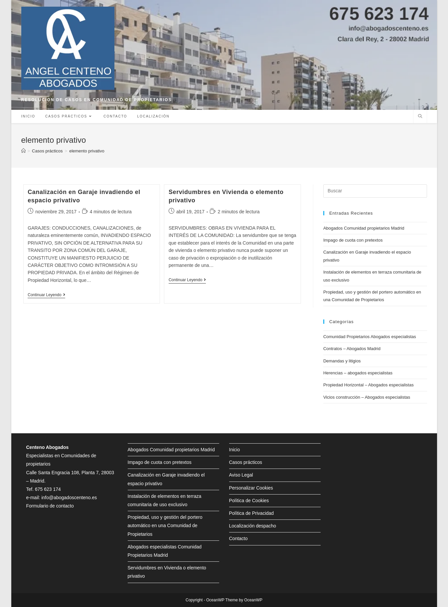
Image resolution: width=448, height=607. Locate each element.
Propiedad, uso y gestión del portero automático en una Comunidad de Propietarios (165, 525)
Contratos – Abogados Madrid (351, 348)
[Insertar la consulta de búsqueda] (375, 191)
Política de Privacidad (251, 513)
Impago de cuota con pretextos (353, 240)
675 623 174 (48, 489)
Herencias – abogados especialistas (357, 372)
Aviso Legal (241, 475)
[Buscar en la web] (420, 116)
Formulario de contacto (50, 505)
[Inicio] (23, 150)
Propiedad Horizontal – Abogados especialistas (368, 384)
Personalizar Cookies (251, 488)
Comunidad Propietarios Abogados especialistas (369, 336)
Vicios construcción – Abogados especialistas (366, 397)
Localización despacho (252, 525)
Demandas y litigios (342, 360)
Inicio (234, 449)
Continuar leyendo (46, 295)
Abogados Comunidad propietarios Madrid (363, 228)
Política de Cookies (249, 500)
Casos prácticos (245, 462)
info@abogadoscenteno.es (69, 497)
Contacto (238, 538)
